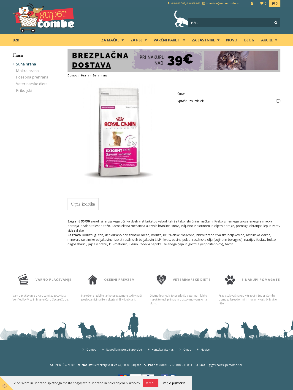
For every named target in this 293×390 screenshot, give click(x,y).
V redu (150, 383)
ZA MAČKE (110, 40)
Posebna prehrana (32, 77)
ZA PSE (136, 40)
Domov (72, 75)
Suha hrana (26, 64)
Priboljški (24, 90)
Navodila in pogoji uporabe (124, 350)
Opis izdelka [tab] (83, 204)
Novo (231, 40)
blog (249, 40)
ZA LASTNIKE (203, 40)
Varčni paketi (167, 40)
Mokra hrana (27, 70)
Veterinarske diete (32, 83)
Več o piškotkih (174, 383)
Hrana (85, 75)
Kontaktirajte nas (163, 350)
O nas (187, 350)
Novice (205, 350)
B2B (16, 40)
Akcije (267, 40)
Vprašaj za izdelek (190, 101)
